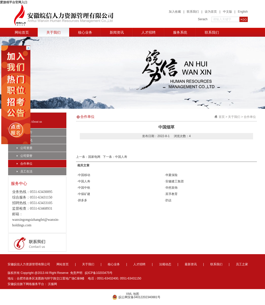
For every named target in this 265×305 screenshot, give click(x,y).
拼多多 (82, 200)
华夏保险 (171, 175)
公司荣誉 (24, 156)
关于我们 (53, 32)
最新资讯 (191, 264)
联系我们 (193, 11)
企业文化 (24, 140)
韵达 (168, 200)
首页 (222, 117)
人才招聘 (148, 32)
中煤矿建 (84, 194)
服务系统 (180, 32)
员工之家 (242, 264)
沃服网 (52, 284)
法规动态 (165, 264)
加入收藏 (175, 11)
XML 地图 (132, 294)
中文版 (227, 11)
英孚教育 (171, 194)
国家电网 (94, 157)
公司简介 (24, 132)
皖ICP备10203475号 (98, 273)
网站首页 (22, 32)
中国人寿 (121, 157)
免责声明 (76, 273)
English (243, 11)
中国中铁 (84, 187)
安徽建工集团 (174, 181)
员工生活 (24, 171)
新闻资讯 (117, 32)
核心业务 (85, 32)
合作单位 (24, 163)
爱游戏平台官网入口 (13, 2)
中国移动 (84, 175)
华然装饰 (171, 187)
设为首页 (211, 11)
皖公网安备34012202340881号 (136, 297)
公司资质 (24, 148)
